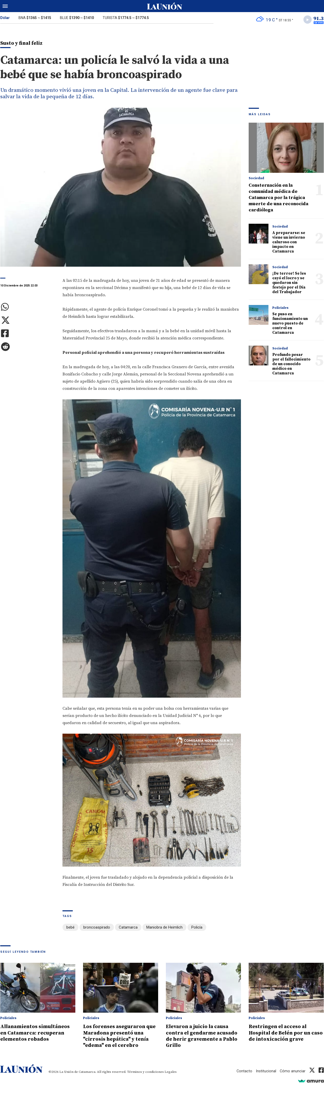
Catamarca (128, 928)
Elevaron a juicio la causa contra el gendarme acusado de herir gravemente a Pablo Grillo (201, 1036)
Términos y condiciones (145, 1072)
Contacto (244, 1071)
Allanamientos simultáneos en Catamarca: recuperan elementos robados (37, 1033)
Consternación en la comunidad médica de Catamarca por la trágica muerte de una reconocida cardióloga (278, 198)
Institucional (265, 1071)
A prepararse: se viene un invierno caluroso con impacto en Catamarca (288, 243)
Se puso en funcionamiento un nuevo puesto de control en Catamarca (290, 324)
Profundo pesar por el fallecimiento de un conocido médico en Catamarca (291, 364)
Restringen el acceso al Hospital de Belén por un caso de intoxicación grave (284, 1033)
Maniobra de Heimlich (164, 928)
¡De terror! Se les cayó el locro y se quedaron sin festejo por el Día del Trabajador (289, 283)
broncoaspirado (96, 928)
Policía (196, 928)
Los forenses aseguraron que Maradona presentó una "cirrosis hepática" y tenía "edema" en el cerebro (120, 1036)
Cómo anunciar (292, 1071)
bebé (70, 928)
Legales (171, 1072)
